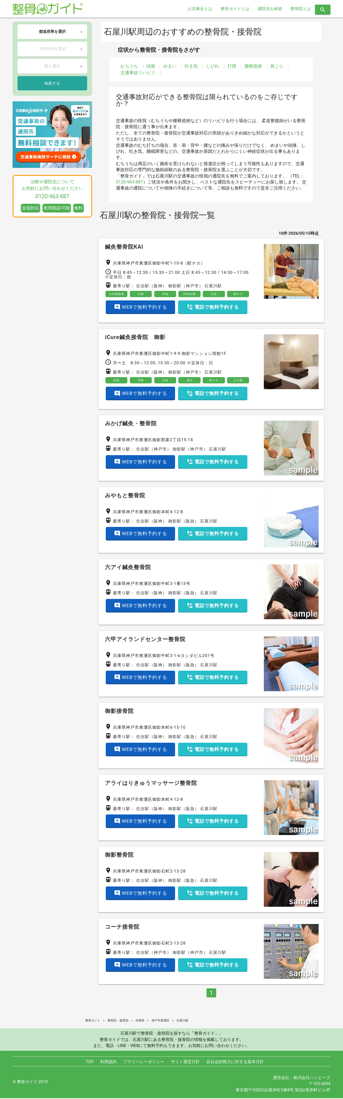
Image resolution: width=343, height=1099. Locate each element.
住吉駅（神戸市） (153, 450)
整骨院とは (300, 8)
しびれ (212, 66)
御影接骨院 (119, 712)
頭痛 (150, 66)
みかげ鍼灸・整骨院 (131, 424)
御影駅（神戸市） (185, 285)
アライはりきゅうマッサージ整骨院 (151, 784)
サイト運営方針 (185, 1062)
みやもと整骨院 (125, 496)
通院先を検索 (270, 8)
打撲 (231, 66)
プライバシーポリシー (143, 1062)
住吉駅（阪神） (151, 285)
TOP (90, 1062)
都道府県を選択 (52, 31)
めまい (169, 66)
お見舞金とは (200, 8)
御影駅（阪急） (183, 522)
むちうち (129, 66)
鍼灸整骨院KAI (124, 246)
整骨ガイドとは (235, 8)
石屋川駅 (213, 285)
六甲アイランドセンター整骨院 (145, 640)
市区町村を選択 (52, 49)
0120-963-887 (129, 182)
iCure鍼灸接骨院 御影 (135, 337)
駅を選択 (52, 66)
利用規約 (108, 1062)
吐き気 (191, 66)
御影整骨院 (119, 856)
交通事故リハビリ (138, 72)
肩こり (276, 66)
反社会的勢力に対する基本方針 (235, 1062)
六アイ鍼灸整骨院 (128, 568)
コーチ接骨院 (122, 927)
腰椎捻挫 (253, 66)
